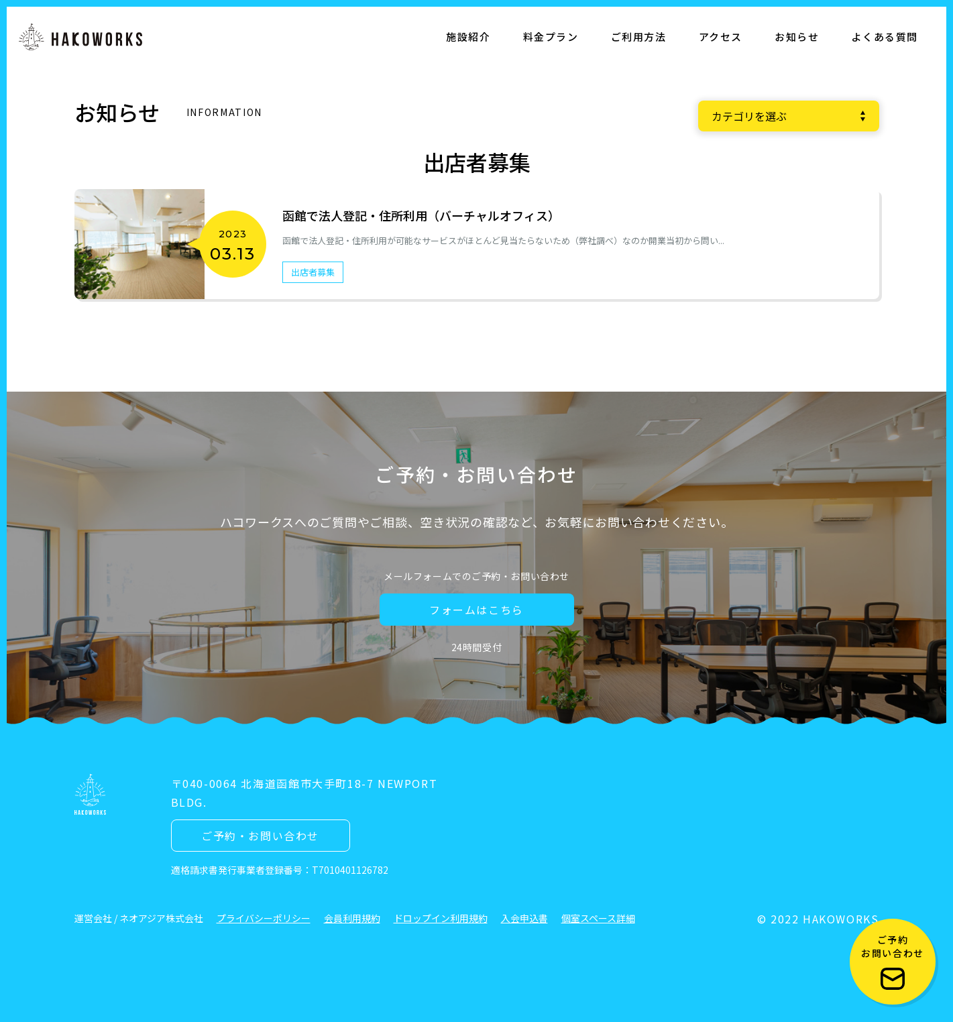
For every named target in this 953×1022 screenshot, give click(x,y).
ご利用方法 (639, 37)
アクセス (720, 37)
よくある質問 (884, 37)
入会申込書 (524, 918)
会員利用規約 (352, 918)
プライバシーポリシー (264, 918)
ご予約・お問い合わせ (260, 836)
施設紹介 (468, 37)
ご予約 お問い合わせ (892, 961)
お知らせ (797, 37)
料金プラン (551, 37)
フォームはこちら (476, 610)
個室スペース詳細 (598, 918)
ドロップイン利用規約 (441, 918)
